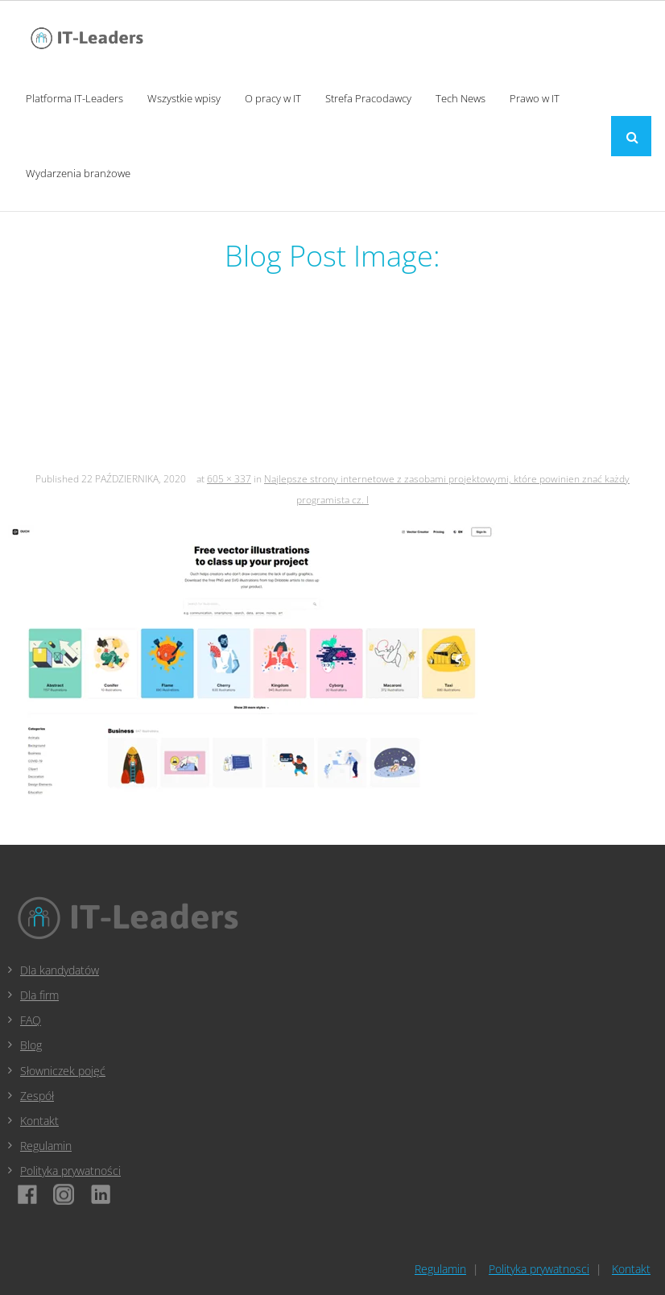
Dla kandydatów (59, 970)
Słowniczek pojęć (62, 1070)
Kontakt (39, 1120)
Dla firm (39, 995)
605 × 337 (229, 479)
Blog (31, 1045)
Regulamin (46, 1145)
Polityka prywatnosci (539, 1268)
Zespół (37, 1095)
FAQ (30, 1020)
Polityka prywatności (70, 1170)
